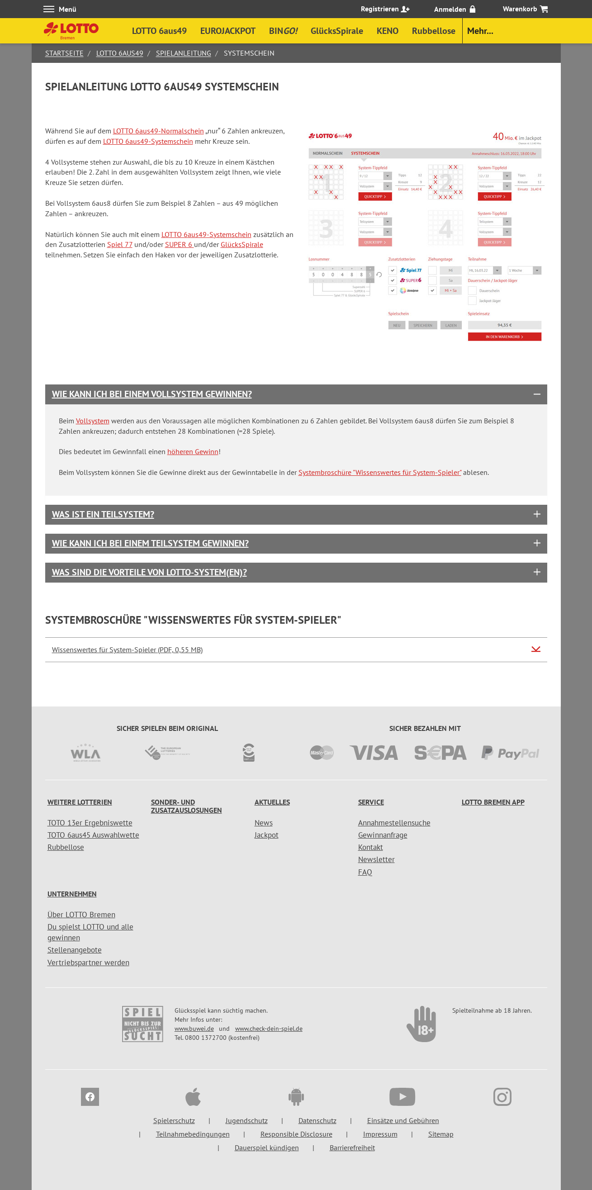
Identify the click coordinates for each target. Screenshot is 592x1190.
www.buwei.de (194, 1028)
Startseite (64, 52)
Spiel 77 (120, 244)
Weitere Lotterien (79, 801)
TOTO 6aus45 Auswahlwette (93, 835)
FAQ (365, 872)
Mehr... (480, 31)
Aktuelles (272, 801)
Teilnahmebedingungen (193, 1133)
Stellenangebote (74, 950)
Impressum (380, 1133)
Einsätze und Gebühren (403, 1120)
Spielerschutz (174, 1120)
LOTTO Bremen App (493, 801)
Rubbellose (65, 847)
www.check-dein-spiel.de (269, 1028)
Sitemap (441, 1133)
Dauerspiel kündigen (267, 1147)
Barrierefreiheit (352, 1147)
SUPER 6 (179, 244)
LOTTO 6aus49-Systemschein (148, 141)
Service (371, 801)
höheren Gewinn (192, 451)
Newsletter (376, 859)
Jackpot (267, 835)
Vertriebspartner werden (88, 962)
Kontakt (370, 847)
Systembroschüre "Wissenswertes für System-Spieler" (379, 472)
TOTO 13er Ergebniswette (90, 823)
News (264, 823)
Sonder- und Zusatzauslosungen (186, 806)
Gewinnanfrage (382, 835)
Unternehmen (72, 893)
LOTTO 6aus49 (119, 52)
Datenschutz (317, 1120)
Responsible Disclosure (296, 1133)
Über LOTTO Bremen (81, 915)
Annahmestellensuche (394, 823)
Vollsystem (92, 420)
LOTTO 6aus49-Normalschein (158, 130)
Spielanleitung (183, 52)
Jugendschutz (247, 1120)
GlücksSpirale (242, 244)
